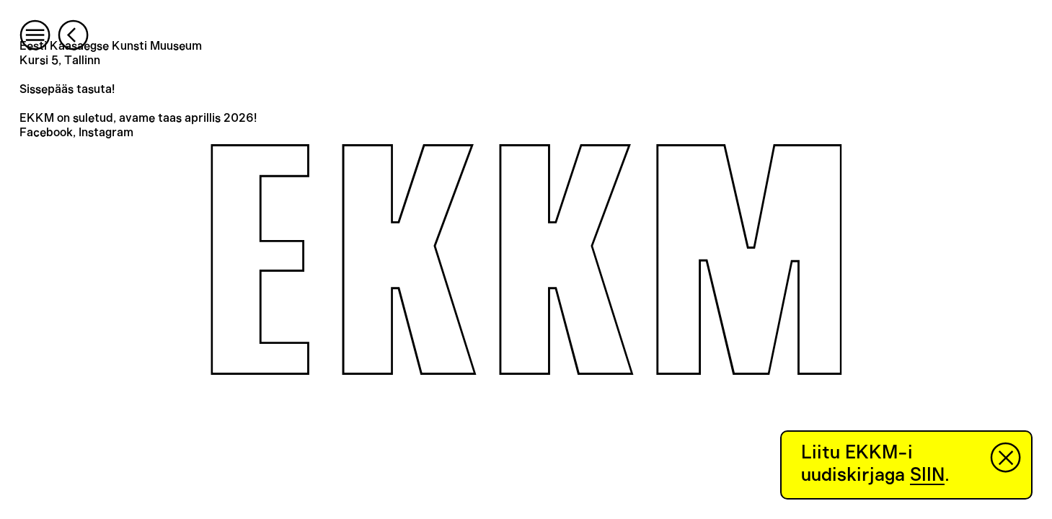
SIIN (927, 475)
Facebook (46, 132)
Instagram (106, 132)
